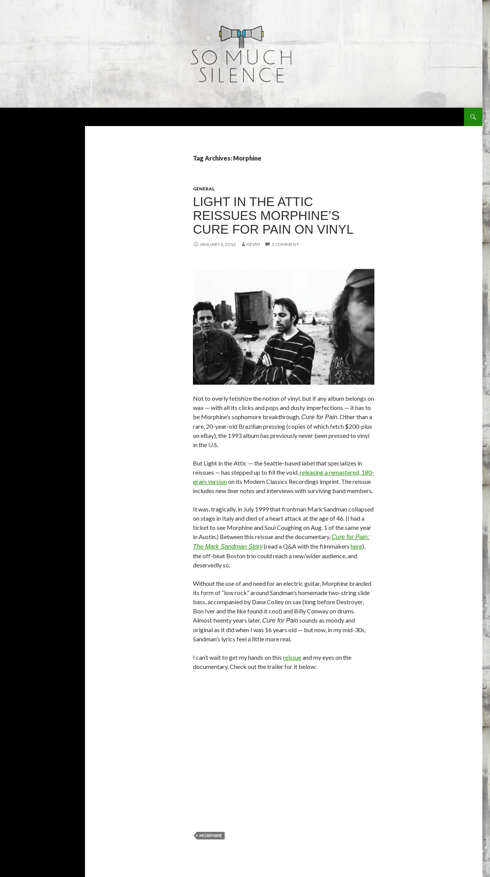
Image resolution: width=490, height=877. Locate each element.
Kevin (253, 244)
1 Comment (285, 244)
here (356, 546)
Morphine (210, 835)
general (204, 189)
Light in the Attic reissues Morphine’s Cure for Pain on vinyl (273, 215)
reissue (292, 657)
